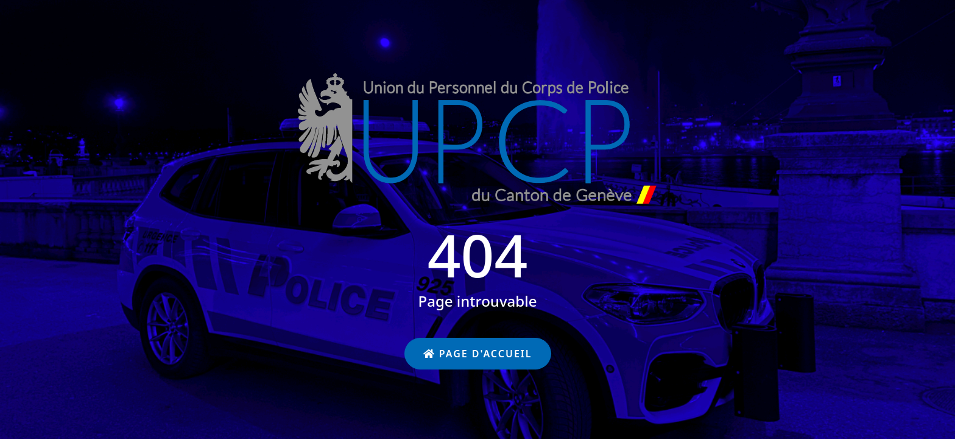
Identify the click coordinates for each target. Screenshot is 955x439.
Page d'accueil (477, 353)
